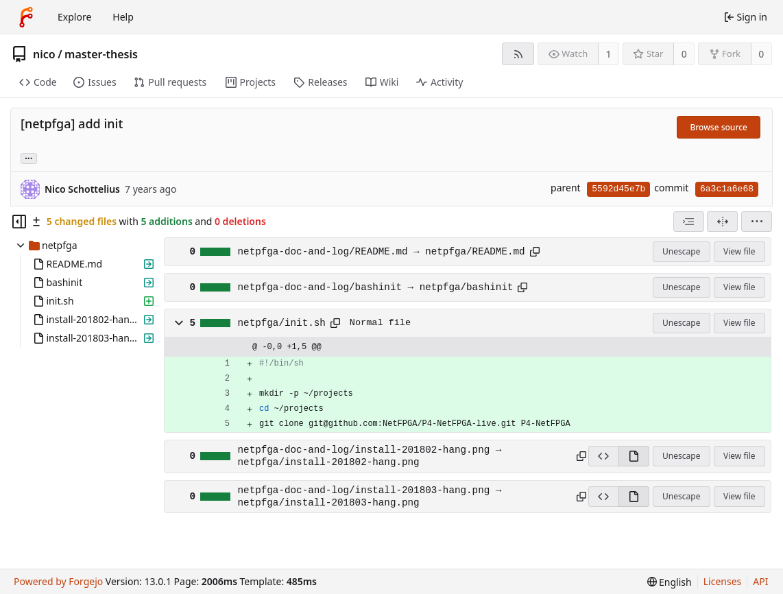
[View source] (603, 456)
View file (739, 251)
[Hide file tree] (19, 221)
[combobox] (688, 221)
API (760, 581)
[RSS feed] (518, 54)
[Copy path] (534, 251)
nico (44, 54)
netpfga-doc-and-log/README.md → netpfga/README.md (381, 251)
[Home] (26, 17)
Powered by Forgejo (58, 581)
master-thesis (101, 54)
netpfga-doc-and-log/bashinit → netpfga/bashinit (376, 287)
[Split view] (722, 221)
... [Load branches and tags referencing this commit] (29, 157)
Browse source (718, 127)
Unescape (681, 251)
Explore (74, 16)
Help (123, 16)
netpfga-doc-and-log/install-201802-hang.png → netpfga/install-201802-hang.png (370, 456)
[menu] (756, 221)
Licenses (722, 581)
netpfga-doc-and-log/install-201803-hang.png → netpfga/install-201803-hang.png (370, 496)
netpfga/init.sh (282, 323)
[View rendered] (633, 456)
